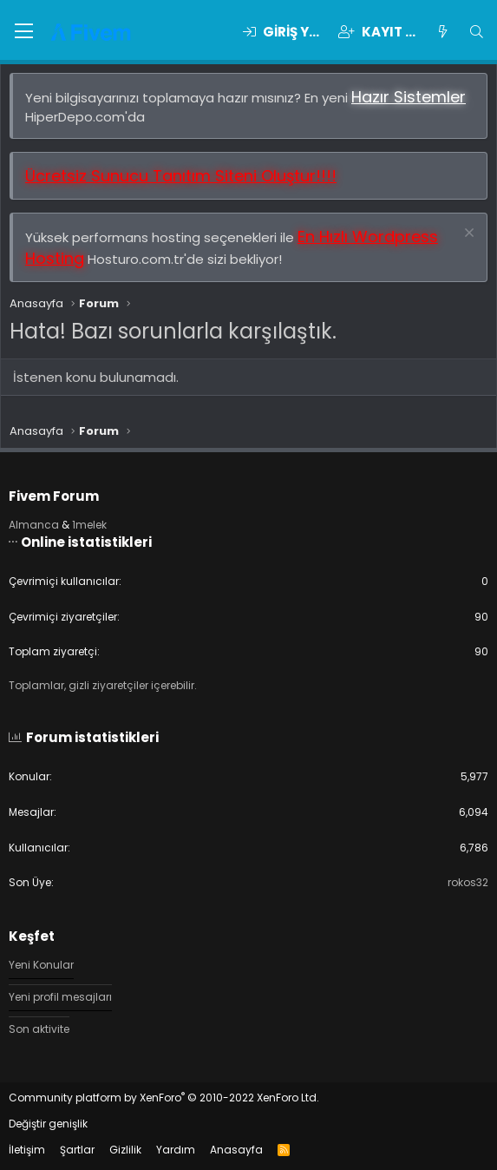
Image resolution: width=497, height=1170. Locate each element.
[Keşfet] (442, 31)
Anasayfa (236, 1149)
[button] (23, 32)
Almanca (34, 524)
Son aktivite (39, 1029)
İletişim (27, 1149)
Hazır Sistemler (408, 97)
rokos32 (468, 882)
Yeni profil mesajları (60, 996)
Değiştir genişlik (48, 1123)
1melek (89, 524)
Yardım (175, 1149)
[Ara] (477, 31)
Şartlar (77, 1149)
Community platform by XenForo (164, 1097)
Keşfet (32, 936)
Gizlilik (125, 1149)
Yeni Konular (41, 965)
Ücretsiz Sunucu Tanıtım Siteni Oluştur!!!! (181, 176)
